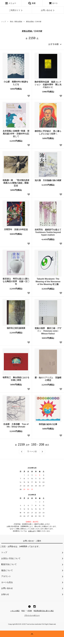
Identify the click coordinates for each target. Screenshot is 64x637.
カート (53, 3)
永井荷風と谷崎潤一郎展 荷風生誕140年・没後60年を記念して (16, 133)
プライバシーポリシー (32, 615)
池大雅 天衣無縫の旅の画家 (48, 180)
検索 (31, 3)
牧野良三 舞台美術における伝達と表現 (16, 378)
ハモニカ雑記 (15, 611)
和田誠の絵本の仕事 (48, 424)
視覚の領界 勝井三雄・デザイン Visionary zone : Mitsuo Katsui (48, 331)
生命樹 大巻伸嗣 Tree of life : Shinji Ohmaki (15, 425)
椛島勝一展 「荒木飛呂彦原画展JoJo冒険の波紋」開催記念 (16, 183)
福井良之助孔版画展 (16, 328)
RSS (23, 611)
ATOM (30, 611)
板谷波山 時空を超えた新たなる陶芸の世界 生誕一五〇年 (16, 281)
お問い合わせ (48, 10)
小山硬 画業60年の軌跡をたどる (16, 83)
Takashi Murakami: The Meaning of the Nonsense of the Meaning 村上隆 (48, 281)
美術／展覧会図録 (16, 22)
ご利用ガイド (16, 10)
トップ (3, 22)
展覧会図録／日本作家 (33, 22)
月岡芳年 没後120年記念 (16, 229)
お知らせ (31, 531)
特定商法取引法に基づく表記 (44, 611)
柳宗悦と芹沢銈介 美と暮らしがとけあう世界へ (48, 132)
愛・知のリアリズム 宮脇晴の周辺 (48, 378)
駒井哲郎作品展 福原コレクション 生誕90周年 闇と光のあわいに (48, 84)
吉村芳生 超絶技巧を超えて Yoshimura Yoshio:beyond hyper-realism (48, 232)
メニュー (10, 3)
